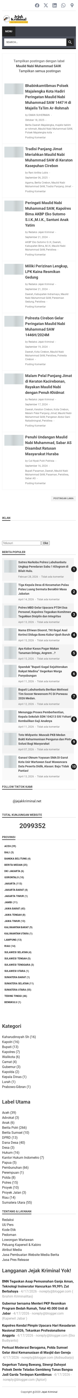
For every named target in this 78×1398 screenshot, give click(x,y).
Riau (9, 946)
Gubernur (11, 1067)
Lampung (13, 939)
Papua (9, 1163)
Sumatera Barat (17, 977)
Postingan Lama (63, 498)
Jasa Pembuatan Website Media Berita (30, 1255)
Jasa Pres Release (15, 1260)
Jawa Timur (14, 921)
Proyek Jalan (14, 1193)
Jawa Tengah (14, 914)
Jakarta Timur (16, 896)
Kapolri (10, 1042)
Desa (8, 1148)
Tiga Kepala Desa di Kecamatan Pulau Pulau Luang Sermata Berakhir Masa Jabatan (43, 589)
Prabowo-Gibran (16, 1087)
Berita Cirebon (42, 182)
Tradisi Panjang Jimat (58, 186)
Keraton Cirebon (43, 409)
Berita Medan (15, 864)
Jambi (10, 902)
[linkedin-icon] (54, 5)
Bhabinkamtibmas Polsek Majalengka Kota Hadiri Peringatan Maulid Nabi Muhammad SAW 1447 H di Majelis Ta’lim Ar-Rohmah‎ (48, 96)
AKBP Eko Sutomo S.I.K (38, 242)
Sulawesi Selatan (17, 952)
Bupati (10, 1047)
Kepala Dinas (14, 1077)
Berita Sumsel (15, 1133)
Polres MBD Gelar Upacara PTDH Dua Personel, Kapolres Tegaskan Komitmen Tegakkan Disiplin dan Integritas (44, 612)
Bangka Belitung (17, 858)
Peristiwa (51, 249)
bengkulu (12, 1002)
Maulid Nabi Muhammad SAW (55, 128)
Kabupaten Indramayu (47, 294)
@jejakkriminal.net (27, 801)
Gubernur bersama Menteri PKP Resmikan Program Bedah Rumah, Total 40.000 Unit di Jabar (35, 1308)
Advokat (10, 1118)
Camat (9, 1062)
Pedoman (9, 1235)
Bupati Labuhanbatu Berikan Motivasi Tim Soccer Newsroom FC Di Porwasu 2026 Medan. (43, 694)
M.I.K (48, 245)
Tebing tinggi (15, 996)
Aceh (10, 846)
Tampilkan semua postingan (40, 71)
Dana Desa (13, 1143)
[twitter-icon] (46, 5)
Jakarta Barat (16, 889)
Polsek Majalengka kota (38, 132)
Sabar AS (30, 478)
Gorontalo (14, 877)
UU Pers (8, 1225)
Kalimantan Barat (18, 927)
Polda (9, 1178)
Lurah (9, 1082)
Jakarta (13, 883)
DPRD (10, 1138)
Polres (10, 1183)
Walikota (11, 1057)
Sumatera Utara (17, 989)
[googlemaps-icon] (72, 5)
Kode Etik (9, 1230)
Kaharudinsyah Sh (19, 1037)
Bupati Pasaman (34, 470)
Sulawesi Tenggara (19, 964)
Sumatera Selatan (19, 983)
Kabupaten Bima (34, 245)
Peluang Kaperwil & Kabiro (21, 1245)
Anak (8, 1123)
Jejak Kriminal (49, 1392)
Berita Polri (14, 1128)
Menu (8, 31)
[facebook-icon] (37, 5)
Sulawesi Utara (16, 971)
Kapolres (11, 1052)
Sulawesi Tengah (17, 958)
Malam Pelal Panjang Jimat (41, 413)
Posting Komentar (35, 137)
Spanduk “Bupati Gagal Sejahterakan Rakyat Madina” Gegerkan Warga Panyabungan (43, 671)
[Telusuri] (21, 543)
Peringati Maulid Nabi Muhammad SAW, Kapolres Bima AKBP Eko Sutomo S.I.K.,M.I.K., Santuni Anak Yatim (48, 214)
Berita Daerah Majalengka (39, 125)
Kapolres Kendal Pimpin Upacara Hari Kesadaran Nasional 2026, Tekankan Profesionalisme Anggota (39, 1330)
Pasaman (51, 474)
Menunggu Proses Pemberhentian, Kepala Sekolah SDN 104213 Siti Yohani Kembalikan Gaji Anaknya (44, 717)
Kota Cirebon (41, 351)
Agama (29, 182)
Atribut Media (12, 1250)
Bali (9, 852)
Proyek (10, 1188)
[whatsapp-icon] (63, 5)
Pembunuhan (15, 1168)
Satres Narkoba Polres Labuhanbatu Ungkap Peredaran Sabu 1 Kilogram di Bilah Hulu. (43, 567)
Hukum (11, 1153)
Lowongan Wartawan (17, 1240)
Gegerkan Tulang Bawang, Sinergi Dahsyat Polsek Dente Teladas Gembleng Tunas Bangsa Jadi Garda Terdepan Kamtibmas (37, 1370)
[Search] (35, 42)
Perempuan (13, 1173)
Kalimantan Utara (18, 933)
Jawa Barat (14, 908)
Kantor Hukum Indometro (23, 1158)
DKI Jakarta (14, 871)
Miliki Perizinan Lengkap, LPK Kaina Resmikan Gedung (46, 271)
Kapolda (10, 1072)
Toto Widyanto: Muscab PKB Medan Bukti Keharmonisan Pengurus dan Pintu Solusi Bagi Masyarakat (45, 739)
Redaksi (8, 1220)
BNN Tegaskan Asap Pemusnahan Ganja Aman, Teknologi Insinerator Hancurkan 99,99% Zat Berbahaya (38, 1286)
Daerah (57, 242)
